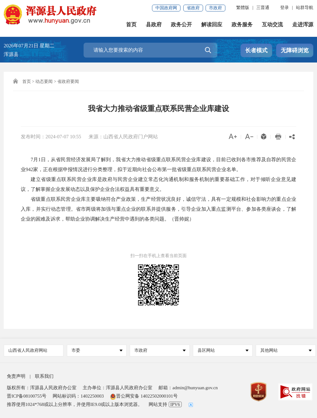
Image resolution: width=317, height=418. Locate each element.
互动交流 (272, 25)
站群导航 (304, 7)
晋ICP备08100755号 (26, 396)
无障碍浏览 (295, 50)
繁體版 (242, 7)
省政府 (193, 8)
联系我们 (44, 376)
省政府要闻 (68, 81)
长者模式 (256, 50)
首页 (131, 25)
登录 (284, 7)
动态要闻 (44, 81)
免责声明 (16, 376)
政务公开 (181, 25)
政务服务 (242, 25)
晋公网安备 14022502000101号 (144, 396)
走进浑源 (302, 25)
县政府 (154, 25)
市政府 (215, 8)
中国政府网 (166, 8)
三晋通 (262, 7)
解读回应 (211, 25)
